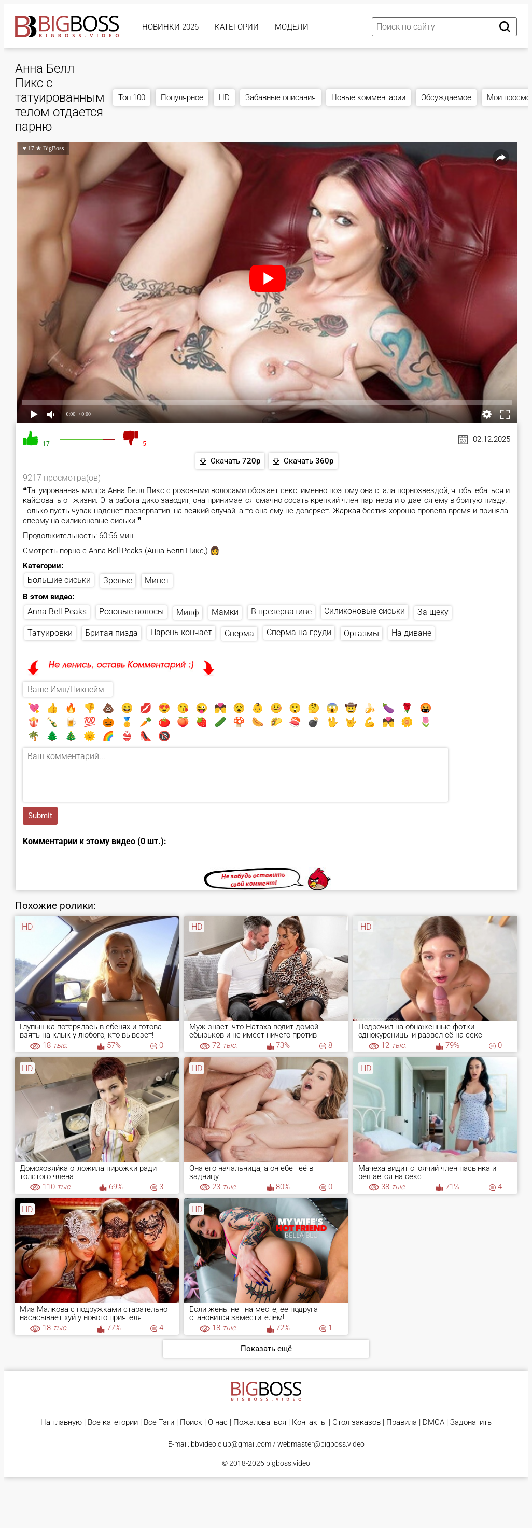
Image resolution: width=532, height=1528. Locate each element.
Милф (187, 613)
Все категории (113, 1422)
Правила (401, 1422)
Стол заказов (356, 1422)
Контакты (309, 1422)
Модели (292, 27)
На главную (61, 1422)
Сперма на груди (299, 632)
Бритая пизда (111, 633)
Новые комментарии (368, 97)
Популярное (182, 97)
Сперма (239, 633)
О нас (218, 1422)
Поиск (191, 1422)
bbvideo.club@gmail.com (231, 1444)
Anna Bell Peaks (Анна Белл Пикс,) (148, 550)
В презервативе (281, 611)
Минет (157, 580)
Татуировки (50, 633)
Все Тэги (159, 1422)
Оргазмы (361, 633)
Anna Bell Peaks (57, 611)
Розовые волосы (131, 611)
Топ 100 (131, 97)
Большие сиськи (59, 580)
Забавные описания (280, 97)
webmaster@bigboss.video (321, 1444)
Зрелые (117, 580)
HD (224, 97)
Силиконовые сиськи (364, 611)
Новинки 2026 (170, 27)
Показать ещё (266, 1348)
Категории (237, 27)
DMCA (433, 1422)
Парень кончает (181, 632)
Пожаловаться (259, 1422)
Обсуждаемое (446, 97)
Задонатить (471, 1422)
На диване (411, 633)
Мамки (225, 612)
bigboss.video (288, 1463)
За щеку (433, 612)
